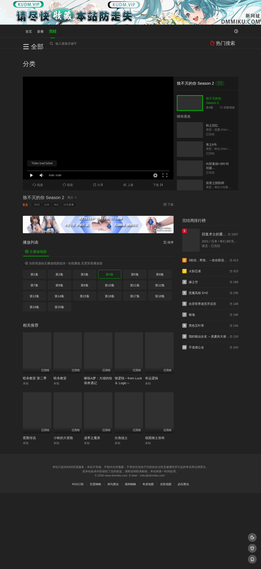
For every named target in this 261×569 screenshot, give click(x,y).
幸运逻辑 (151, 354)
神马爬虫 (113, 460)
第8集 (59, 261)
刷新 (68, 161)
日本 (46, 180)
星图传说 (29, 414)
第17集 (135, 272)
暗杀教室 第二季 (35, 354)
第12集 (160, 261)
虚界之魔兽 (92, 414)
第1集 (34, 250)
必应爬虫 (183, 460)
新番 (40, 31)
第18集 (160, 272)
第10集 (109, 261)
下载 (169, 180)
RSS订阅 (78, 460)
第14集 (59, 272)
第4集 (110, 250)
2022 (37, 180)
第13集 (34, 272)
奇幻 (56, 180)
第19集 (34, 283)
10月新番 (68, 180)
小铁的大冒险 (63, 414)
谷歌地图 (165, 460)
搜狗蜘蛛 (130, 460)
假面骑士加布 (155, 414)
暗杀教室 (60, 354)
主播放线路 (36, 228)
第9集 (85, 261)
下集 (158, 161)
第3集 (85, 250)
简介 (72, 174)
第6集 (160, 250)
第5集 (135, 250)
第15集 (84, 272)
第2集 (59, 250)
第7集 (34, 261)
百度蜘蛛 (95, 460)
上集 (128, 161)
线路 (38, 161)
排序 (169, 218)
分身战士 (121, 414)
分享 (98, 161)
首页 (28, 31)
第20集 (59, 283)
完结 (52, 31)
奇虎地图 (148, 460)
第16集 (109, 272)
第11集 (135, 261)
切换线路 (227, 83)
